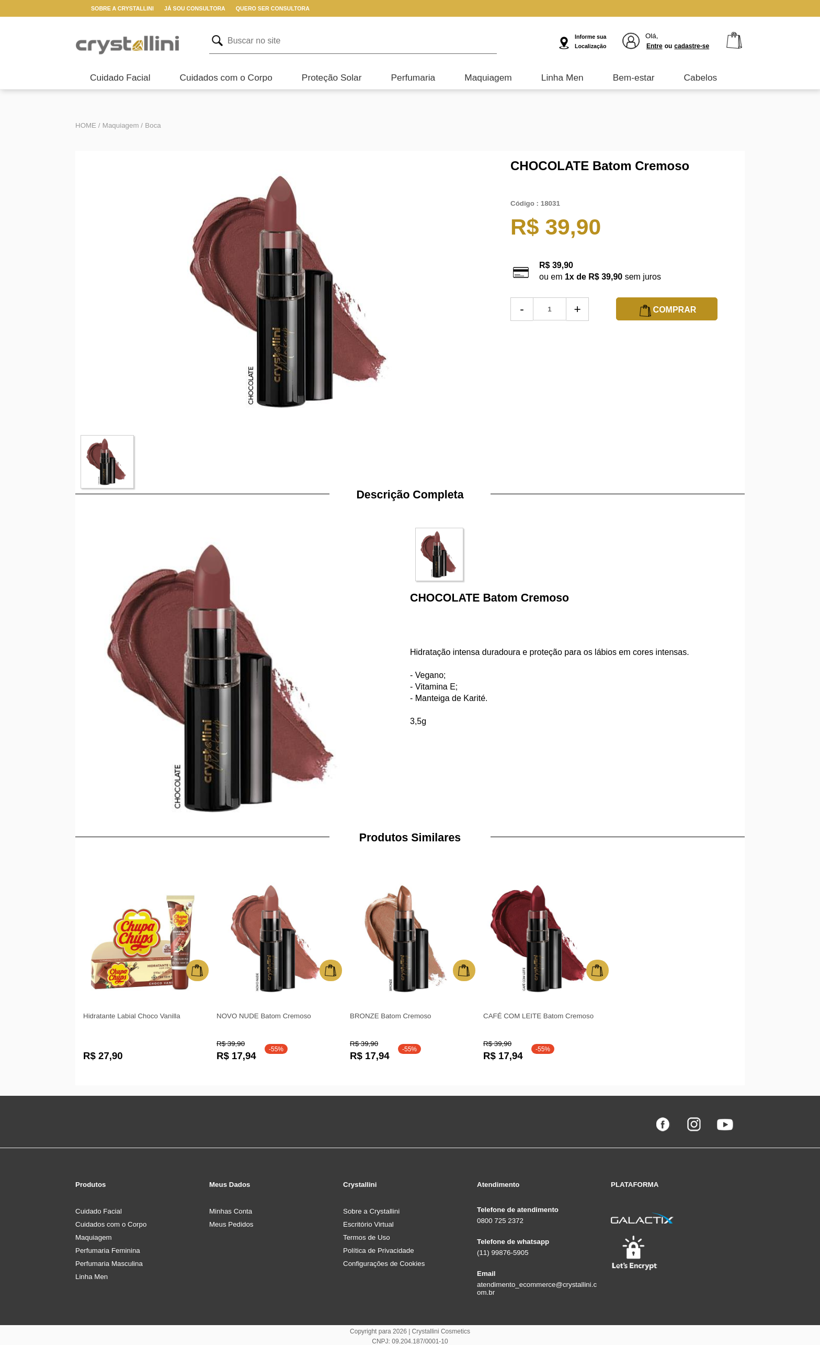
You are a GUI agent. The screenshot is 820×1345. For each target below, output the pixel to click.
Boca (153, 125)
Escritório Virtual (368, 1224)
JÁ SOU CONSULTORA (194, 8)
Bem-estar (634, 77)
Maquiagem (488, 77)
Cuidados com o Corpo (226, 77)
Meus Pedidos (231, 1224)
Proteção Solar (332, 77)
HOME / (87, 125)
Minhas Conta (230, 1211)
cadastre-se (691, 46)
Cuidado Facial (120, 77)
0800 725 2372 (500, 1221)
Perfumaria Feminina (107, 1250)
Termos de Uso (366, 1237)
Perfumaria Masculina (109, 1264)
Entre (654, 46)
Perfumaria (413, 77)
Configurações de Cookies (384, 1264)
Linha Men (562, 77)
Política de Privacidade (378, 1250)
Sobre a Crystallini (371, 1211)
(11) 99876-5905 (503, 1253)
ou (669, 46)
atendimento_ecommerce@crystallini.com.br (537, 1288)
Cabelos (701, 77)
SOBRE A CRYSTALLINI (122, 8)
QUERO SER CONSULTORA (273, 8)
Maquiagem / (122, 125)
